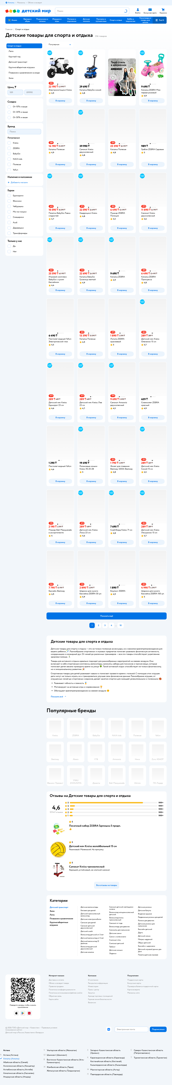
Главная (8, 29)
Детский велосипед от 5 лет (92, 938)
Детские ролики (145, 907)
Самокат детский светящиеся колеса (121, 908)
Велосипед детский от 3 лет (92, 935)
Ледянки (112, 953)
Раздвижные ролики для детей (150, 917)
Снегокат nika (115, 940)
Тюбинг (112, 947)
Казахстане (29, 1032)
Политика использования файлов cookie (65, 993)
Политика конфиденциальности (62, 989)
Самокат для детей (88, 923)
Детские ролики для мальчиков (146, 925)
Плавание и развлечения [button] (61, 918)
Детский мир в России (14, 1032)
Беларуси (40, 1032)
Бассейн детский (145, 929)
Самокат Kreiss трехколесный (86, 866)
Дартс (140, 933)
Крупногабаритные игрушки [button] (59, 923)
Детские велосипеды (89, 907)
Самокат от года (115, 923)
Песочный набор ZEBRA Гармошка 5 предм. (95, 825)
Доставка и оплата (56, 980)
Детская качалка (87, 952)
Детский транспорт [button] (59, 907)
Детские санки (115, 933)
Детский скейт (87, 931)
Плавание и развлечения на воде (24, 72)
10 (121, 625)
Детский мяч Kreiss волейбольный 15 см (93, 846)
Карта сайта (53, 999)
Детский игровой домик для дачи (149, 950)
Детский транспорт (18, 62)
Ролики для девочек (146, 921)
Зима (11, 78)
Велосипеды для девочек (119, 927)
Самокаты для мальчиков (119, 930)
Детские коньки (116, 950)
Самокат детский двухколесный (88, 927)
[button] (115, 20)
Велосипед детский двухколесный (89, 948)
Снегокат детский (116, 943)
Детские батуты (144, 910)
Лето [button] (52, 914)
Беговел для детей (88, 910)
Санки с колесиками (117, 937)
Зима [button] (52, 911)
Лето (11, 51)
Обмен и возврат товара (59, 983)
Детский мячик (144, 936)
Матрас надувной (145, 939)
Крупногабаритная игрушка (22, 67)
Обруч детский (144, 943)
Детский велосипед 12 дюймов (90, 942)
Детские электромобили (91, 919)
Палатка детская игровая (148, 955)
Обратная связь (55, 996)
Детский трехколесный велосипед (90, 915)
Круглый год (14, 56)
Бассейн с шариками (146, 946)
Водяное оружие (145, 914)
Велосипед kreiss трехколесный (116, 919)
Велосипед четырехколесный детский (121, 913)
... (116, 625)
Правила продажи (56, 986)
